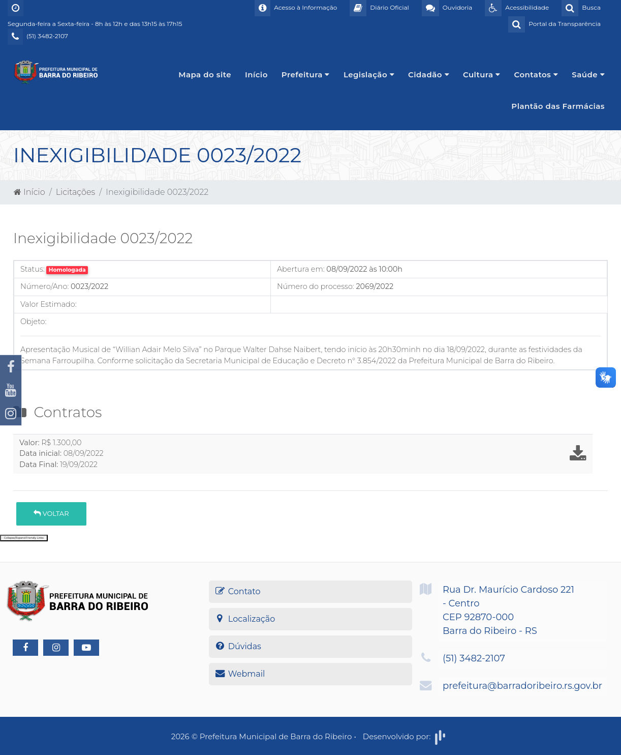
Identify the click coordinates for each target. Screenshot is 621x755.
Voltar (51, 513)
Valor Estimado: (48, 304)
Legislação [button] (369, 74)
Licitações (75, 192)
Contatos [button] (536, 74)
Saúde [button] (588, 74)
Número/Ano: (44, 286)
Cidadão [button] (428, 74)
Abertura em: (301, 269)
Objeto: (33, 321)
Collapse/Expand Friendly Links (24, 537)
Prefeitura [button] (306, 74)
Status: (32, 269)
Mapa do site (204, 74)
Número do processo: (315, 286)
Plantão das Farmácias (558, 106)
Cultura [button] (482, 74)
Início (256, 74)
